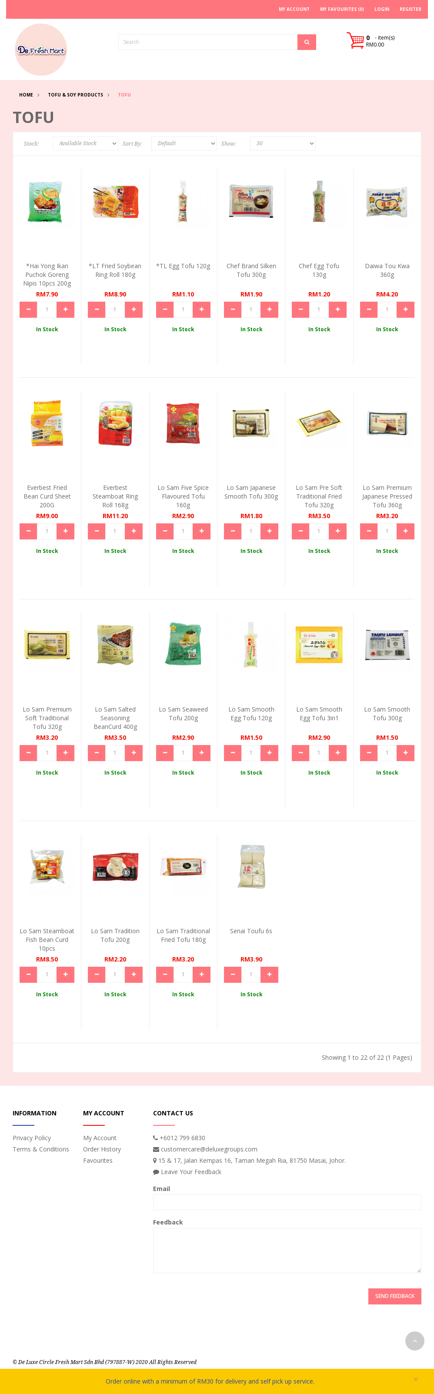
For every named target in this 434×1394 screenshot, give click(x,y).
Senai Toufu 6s (251, 931)
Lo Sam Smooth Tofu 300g (387, 713)
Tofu (124, 95)
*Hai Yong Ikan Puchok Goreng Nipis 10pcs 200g (47, 274)
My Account (100, 1138)
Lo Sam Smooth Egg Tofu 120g (251, 713)
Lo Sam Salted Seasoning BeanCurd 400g (115, 718)
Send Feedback (394, 1296)
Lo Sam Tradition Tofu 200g (115, 935)
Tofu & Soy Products (75, 95)
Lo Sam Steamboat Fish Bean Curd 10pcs (47, 939)
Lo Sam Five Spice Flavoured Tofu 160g (183, 496)
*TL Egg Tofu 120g (183, 266)
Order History (102, 1149)
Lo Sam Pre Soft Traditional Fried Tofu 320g (319, 496)
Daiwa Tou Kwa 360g (387, 270)
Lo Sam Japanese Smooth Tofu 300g (251, 491)
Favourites (98, 1160)
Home (26, 95)
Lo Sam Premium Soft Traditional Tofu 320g (47, 718)
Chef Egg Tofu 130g (319, 270)
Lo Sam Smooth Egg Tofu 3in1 (319, 713)
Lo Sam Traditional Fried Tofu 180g (183, 935)
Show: (228, 144)
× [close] (415, 1379)
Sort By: (132, 144)
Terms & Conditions (41, 1149)
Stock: (31, 144)
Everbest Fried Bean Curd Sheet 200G (47, 496)
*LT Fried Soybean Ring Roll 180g (115, 270)
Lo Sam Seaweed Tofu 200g (183, 713)
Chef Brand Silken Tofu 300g (251, 270)
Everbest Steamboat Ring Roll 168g (115, 496)
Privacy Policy (32, 1138)
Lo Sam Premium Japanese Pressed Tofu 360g (387, 496)
